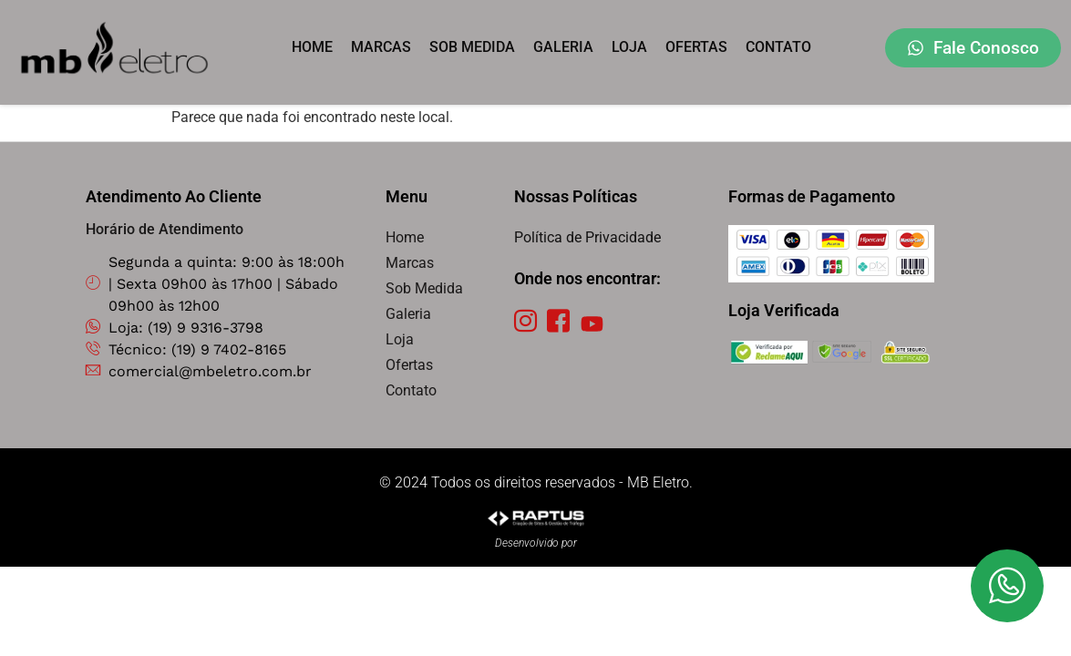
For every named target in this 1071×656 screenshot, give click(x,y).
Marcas (381, 47)
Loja (629, 47)
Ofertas (696, 47)
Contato (778, 47)
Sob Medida (472, 47)
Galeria (563, 47)
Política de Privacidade (587, 237)
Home (312, 47)
